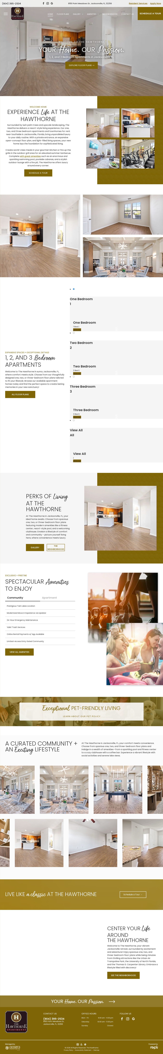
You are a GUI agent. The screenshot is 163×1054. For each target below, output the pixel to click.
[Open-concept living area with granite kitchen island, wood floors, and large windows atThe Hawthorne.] (102, 123)
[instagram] (48, 4)
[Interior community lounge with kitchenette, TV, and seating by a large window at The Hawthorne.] (102, 154)
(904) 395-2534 (11, 3)
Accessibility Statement (83, 1050)
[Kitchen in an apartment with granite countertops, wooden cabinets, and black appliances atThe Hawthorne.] (138, 123)
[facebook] (43, 4)
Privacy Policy (68, 1050)
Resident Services (138, 3)
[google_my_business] (52, 4)
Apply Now (155, 3)
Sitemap (96, 1050)
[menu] (5, 13)
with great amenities (30, 156)
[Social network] (77, 1045)
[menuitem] (50, 14)
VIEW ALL (77, 329)
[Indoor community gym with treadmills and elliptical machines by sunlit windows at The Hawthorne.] (138, 154)
